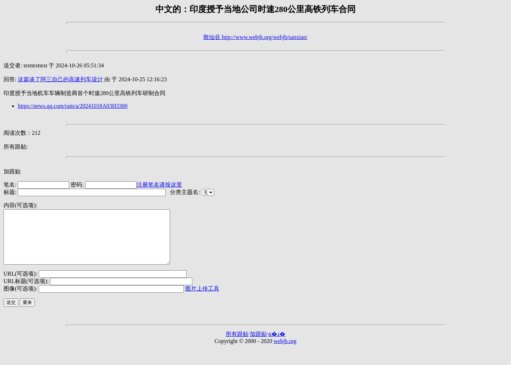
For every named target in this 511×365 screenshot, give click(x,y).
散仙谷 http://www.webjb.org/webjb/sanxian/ (255, 37)
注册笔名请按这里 (159, 185)
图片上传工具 (202, 299)
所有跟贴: (16, 147)
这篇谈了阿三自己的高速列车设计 (60, 79)
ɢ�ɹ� (276, 345)
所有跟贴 (237, 345)
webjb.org (285, 352)
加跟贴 (12, 171)
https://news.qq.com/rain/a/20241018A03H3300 (72, 106)
